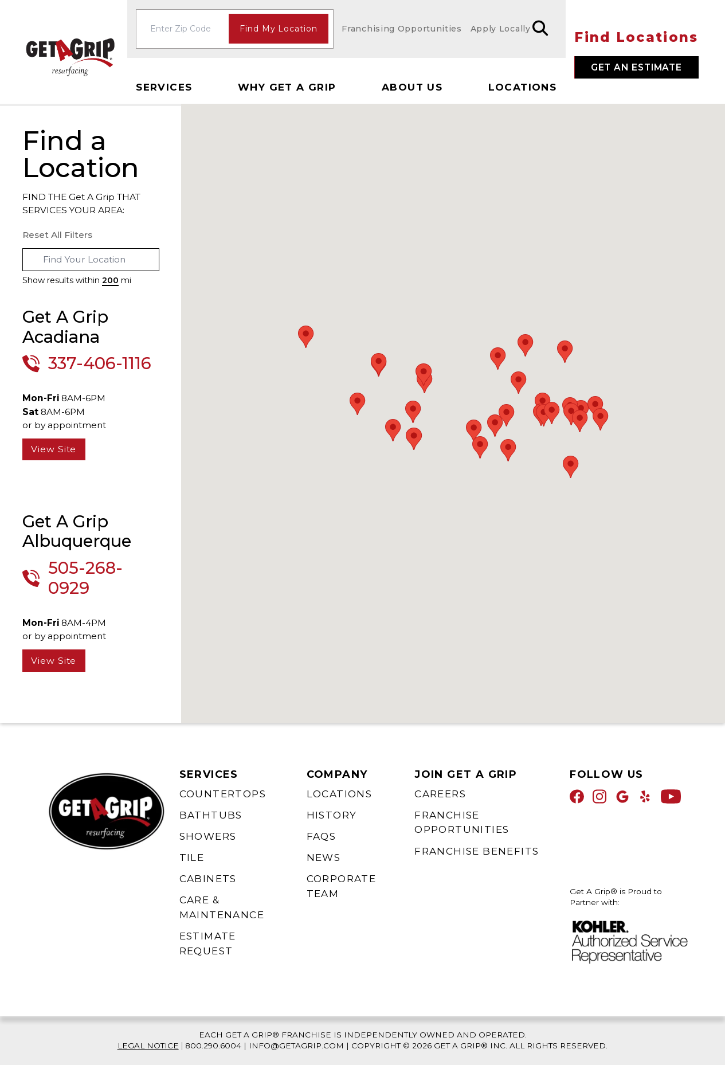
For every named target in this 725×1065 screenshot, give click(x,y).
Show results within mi (76, 280)
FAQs (321, 836)
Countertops (222, 794)
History (332, 815)
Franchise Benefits (476, 851)
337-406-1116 (99, 363)
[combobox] (90, 260)
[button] (519, 382)
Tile (192, 857)
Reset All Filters (57, 234)
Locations (522, 87)
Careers (440, 794)
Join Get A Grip (465, 774)
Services (164, 87)
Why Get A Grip (287, 87)
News (324, 857)
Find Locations (636, 37)
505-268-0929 (85, 578)
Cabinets (208, 878)
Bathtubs (210, 815)
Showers (208, 836)
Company (337, 774)
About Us (412, 87)
